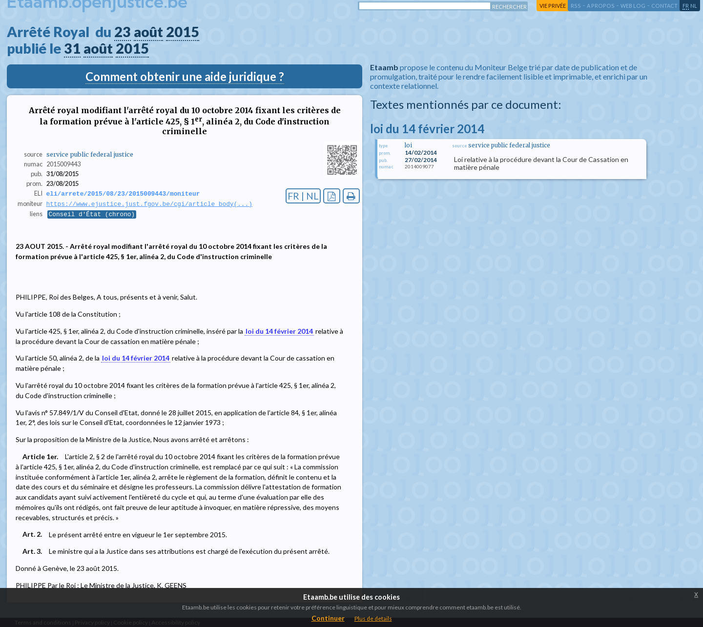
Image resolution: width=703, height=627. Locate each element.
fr (685, 5)
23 (122, 31)
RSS (576, 5)
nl (693, 5)
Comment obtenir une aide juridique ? (184, 76)
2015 (182, 31)
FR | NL (303, 196)
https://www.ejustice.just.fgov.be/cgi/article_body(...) (149, 204)
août (148, 31)
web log (632, 5)
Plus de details (373, 618)
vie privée (552, 5)
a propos (601, 5)
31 (72, 48)
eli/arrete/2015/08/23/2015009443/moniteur (123, 193)
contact (664, 5)
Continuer (328, 618)
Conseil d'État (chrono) (92, 215)
